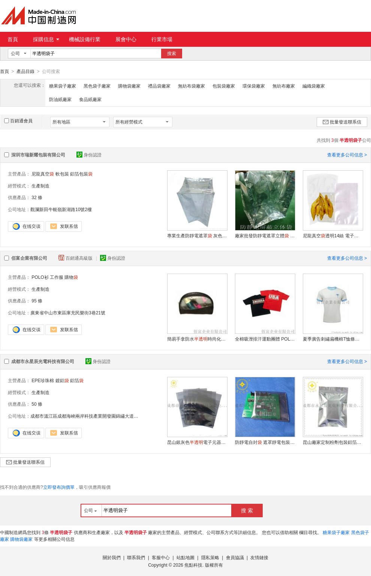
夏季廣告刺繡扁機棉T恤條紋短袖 (333, 338)
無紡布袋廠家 (191, 85)
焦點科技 (193, 564)
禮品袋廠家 (159, 85)
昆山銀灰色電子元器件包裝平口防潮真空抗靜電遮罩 (197, 442)
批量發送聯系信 (342, 122)
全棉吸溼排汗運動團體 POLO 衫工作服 (265, 338)
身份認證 (89, 154)
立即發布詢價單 (59, 487)
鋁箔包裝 (81, 173)
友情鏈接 (259, 557)
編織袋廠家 (313, 85)
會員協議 (235, 557)
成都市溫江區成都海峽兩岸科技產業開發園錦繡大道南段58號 (91, 415)
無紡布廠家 (283, 85)
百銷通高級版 (76, 257)
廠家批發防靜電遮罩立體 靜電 (265, 235)
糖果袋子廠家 (62, 85)
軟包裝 (62, 173)
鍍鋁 (62, 380)
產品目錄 (25, 71)
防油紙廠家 (60, 99)
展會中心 (125, 39)
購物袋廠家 (129, 85)
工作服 (56, 277)
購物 (71, 277)
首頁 (12, 39)
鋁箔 (77, 380)
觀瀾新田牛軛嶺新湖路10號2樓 (61, 209)
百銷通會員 (18, 120)
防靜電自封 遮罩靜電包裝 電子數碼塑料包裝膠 (265, 442)
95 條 (36, 300)
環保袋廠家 (253, 85)
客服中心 (161, 557)
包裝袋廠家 (223, 85)
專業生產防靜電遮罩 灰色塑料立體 (197, 235)
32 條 (36, 197)
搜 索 (247, 510)
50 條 (36, 403)
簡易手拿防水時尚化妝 (197, 338)
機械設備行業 (84, 39)
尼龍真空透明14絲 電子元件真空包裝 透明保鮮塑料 (333, 235)
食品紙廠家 (90, 99)
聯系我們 (136, 557)
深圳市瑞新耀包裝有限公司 (38, 154)
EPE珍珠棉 (42, 380)
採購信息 (46, 39)
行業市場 (161, 39)
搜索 (171, 53)
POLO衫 (39, 277)
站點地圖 (185, 557)
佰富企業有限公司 (29, 257)
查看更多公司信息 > (347, 154)
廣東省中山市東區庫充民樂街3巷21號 (67, 312)
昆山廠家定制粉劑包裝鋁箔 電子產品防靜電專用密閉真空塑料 (333, 442)
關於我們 (112, 557)
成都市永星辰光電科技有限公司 (42, 361)
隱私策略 (210, 557)
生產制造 (40, 185)
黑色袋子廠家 (97, 85)
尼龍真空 (42, 173)
